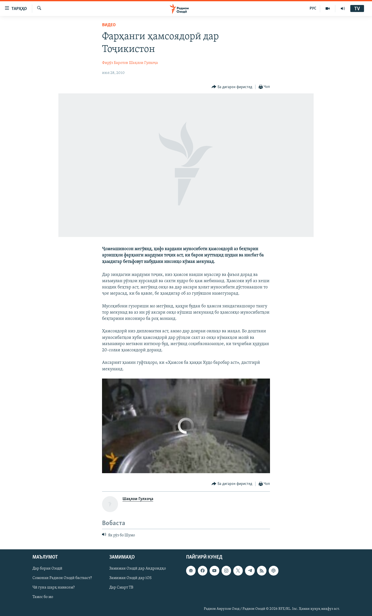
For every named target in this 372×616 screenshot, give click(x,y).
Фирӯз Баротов (115, 63)
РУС (313, 8)
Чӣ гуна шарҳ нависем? (53, 588)
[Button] (232, 87)
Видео (109, 25)
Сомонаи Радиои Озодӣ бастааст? (62, 578)
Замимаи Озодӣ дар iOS (130, 578)
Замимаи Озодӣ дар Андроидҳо (137, 569)
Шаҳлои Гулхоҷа (143, 63)
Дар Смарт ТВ (121, 588)
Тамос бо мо (42, 597)
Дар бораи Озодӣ (47, 569)
